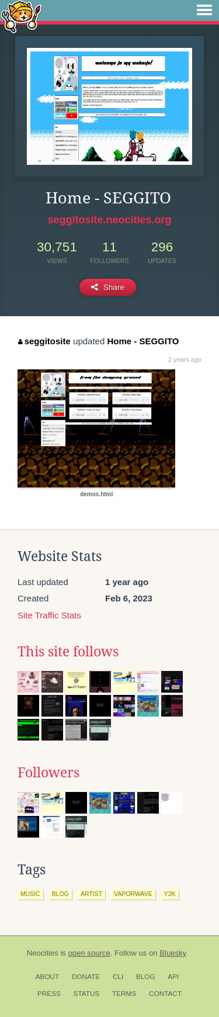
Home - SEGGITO (143, 341)
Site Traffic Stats (49, 615)
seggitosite (44, 341)
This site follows (68, 651)
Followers (48, 772)
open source (89, 953)
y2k (170, 893)
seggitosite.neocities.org (109, 220)
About (48, 977)
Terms (124, 994)
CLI (118, 977)
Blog (145, 977)
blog (60, 893)
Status (87, 994)
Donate (86, 977)
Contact (165, 994)
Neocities (42, 953)
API (173, 977)
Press (49, 994)
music (30, 893)
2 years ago (184, 359)
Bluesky (172, 953)
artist (91, 893)
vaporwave (133, 893)
